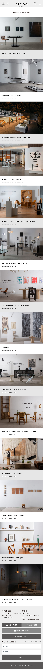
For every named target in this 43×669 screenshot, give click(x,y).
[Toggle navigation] (40, 4)
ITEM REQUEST (22, 631)
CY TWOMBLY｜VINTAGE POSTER (15, 305)
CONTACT (12, 625)
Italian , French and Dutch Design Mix (18, 221)
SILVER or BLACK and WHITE (14, 263)
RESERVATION (22, 636)
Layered (5, 348)
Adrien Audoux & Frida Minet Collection (19, 432)
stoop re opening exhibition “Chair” (17, 137)
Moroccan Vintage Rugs (12, 474)
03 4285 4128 (31, 625)
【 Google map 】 (8, 617)
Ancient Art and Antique (12, 558)
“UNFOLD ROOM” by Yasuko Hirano (17, 600)
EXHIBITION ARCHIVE (9, 56)
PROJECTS (20, 140)
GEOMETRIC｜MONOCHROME (14, 390)
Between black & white (12, 95)
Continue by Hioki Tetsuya (13, 516)
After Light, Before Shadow (14, 53)
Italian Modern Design (11, 179)
